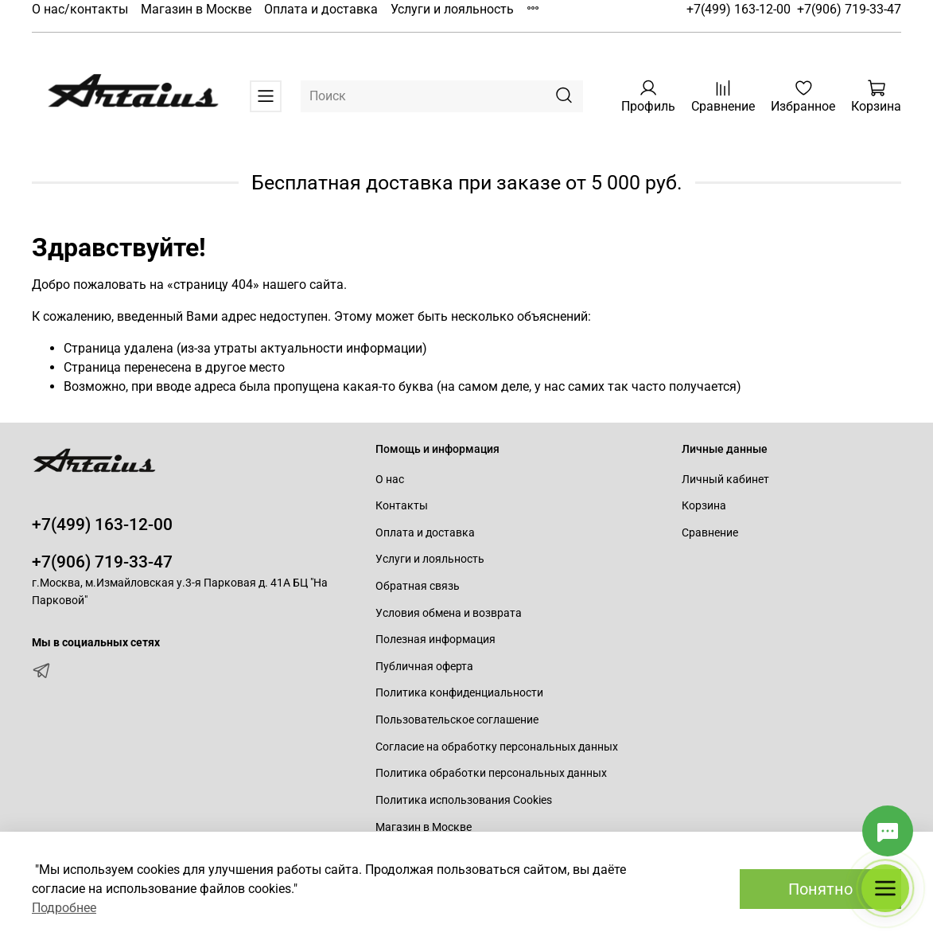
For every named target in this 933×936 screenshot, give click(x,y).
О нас (389, 479)
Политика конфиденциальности (459, 693)
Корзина (704, 506)
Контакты (401, 506)
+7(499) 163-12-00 (738, 9)
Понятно (820, 889)
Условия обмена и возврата (448, 613)
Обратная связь (417, 586)
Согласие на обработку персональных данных (496, 747)
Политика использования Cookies (463, 800)
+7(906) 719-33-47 (849, 9)
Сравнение (710, 533)
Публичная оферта (424, 666)
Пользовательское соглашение (456, 720)
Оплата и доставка (321, 9)
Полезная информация (435, 639)
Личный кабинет (725, 479)
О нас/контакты (80, 9)
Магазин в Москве (196, 9)
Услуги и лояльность (452, 9)
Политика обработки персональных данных (491, 773)
